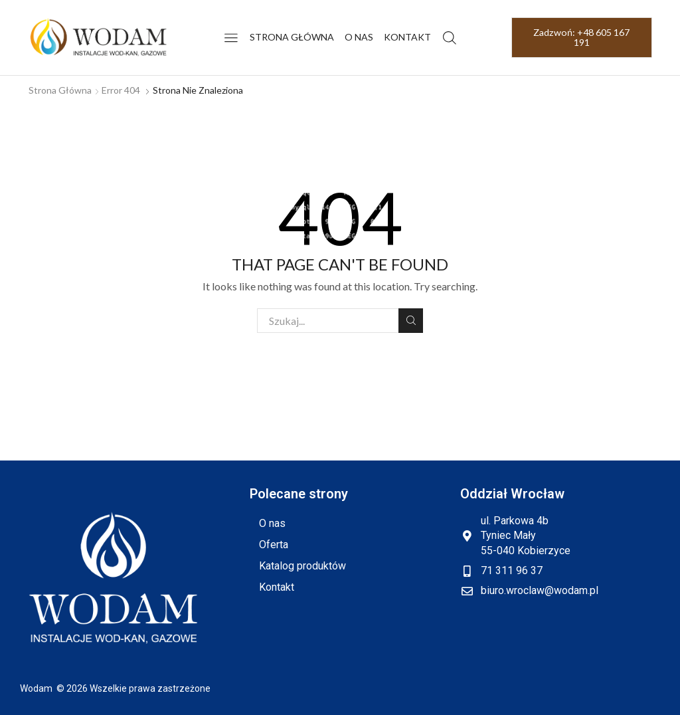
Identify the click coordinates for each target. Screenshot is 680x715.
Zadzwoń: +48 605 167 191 (581, 37)
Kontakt (407, 37)
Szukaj (410, 320)
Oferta (273, 544)
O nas (359, 37)
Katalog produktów (302, 566)
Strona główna (292, 37)
